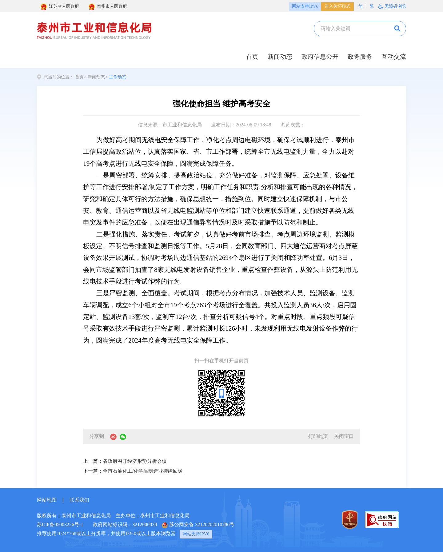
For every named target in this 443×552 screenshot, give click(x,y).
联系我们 (79, 499)
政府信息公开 (319, 56)
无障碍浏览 (395, 6)
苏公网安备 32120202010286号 (198, 525)
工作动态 (117, 77)
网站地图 (47, 499)
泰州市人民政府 (107, 6)
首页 (252, 56)
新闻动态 (280, 56)
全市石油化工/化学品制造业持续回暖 (143, 471)
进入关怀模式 (337, 6)
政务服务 (360, 56)
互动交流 (393, 56)
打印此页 (318, 436)
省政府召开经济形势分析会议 (135, 461)
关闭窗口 (344, 436)
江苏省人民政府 (59, 6)
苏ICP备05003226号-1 (60, 524)
